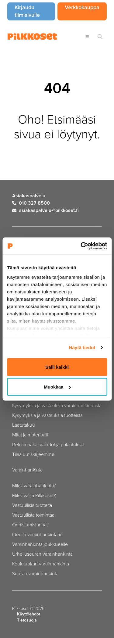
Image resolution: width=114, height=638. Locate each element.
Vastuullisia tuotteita (32, 505)
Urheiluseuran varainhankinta (42, 553)
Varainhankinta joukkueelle (40, 544)
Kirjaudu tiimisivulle (35, 11)
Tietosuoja (27, 620)
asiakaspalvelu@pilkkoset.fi (45, 210)
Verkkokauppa (86, 7)
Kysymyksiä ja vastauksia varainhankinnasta (57, 405)
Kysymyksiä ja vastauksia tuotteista (47, 415)
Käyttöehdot (28, 614)
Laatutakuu (23, 424)
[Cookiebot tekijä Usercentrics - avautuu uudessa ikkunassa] (81, 246)
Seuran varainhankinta (35, 573)
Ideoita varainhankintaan (37, 534)
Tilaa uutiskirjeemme (33, 454)
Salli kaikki (57, 366)
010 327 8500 (31, 202)
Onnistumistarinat (30, 524)
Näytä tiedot (82, 347)
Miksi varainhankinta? (34, 485)
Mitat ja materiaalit (30, 434)
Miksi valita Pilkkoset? (34, 495)
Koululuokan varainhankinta (40, 563)
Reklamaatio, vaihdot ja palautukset (48, 444)
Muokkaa (57, 386)
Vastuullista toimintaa (33, 514)
